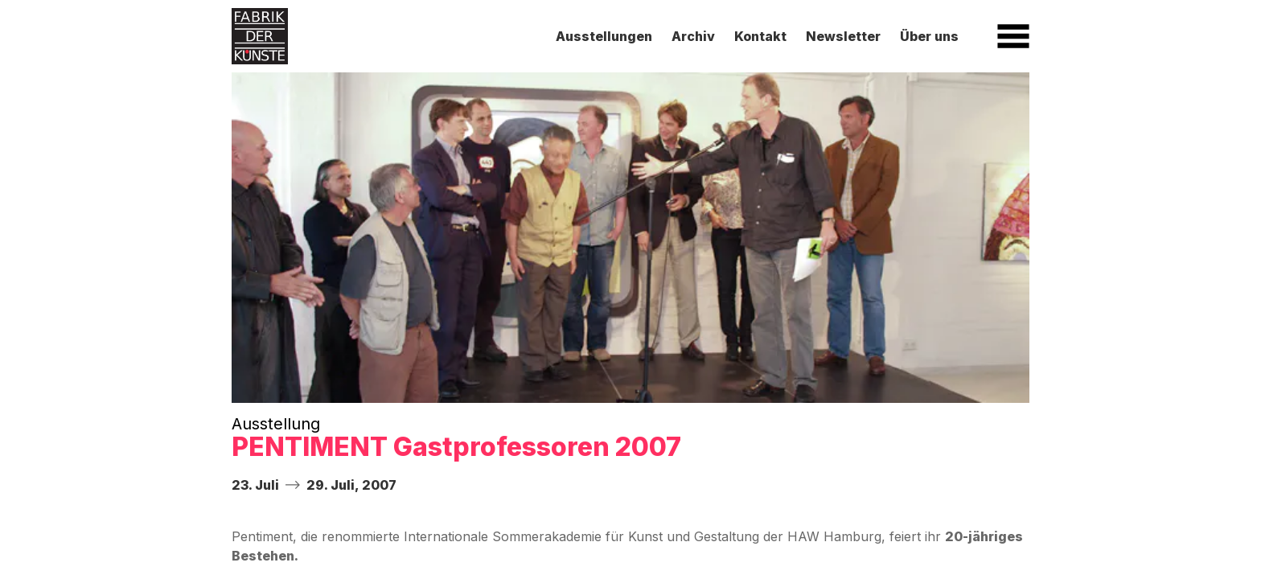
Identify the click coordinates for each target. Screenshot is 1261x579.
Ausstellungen (604, 36)
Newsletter (843, 36)
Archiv (693, 36)
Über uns (929, 36)
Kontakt (760, 36)
